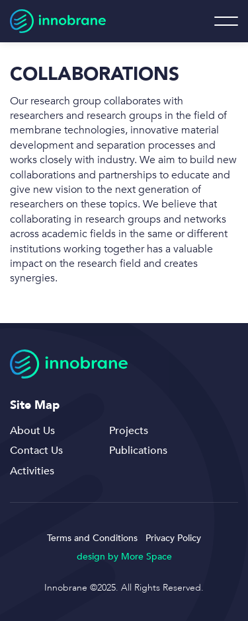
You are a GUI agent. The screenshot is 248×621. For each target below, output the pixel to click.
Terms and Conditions (92, 538)
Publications (138, 450)
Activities (32, 471)
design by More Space (124, 556)
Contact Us (36, 450)
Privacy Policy (173, 538)
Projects (128, 430)
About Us (32, 430)
